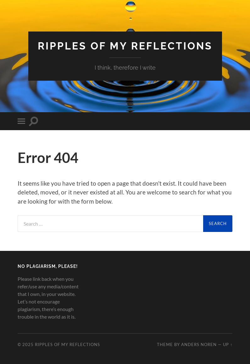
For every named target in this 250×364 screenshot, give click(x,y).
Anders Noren (199, 344)
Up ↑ (227, 344)
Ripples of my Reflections (125, 46)
